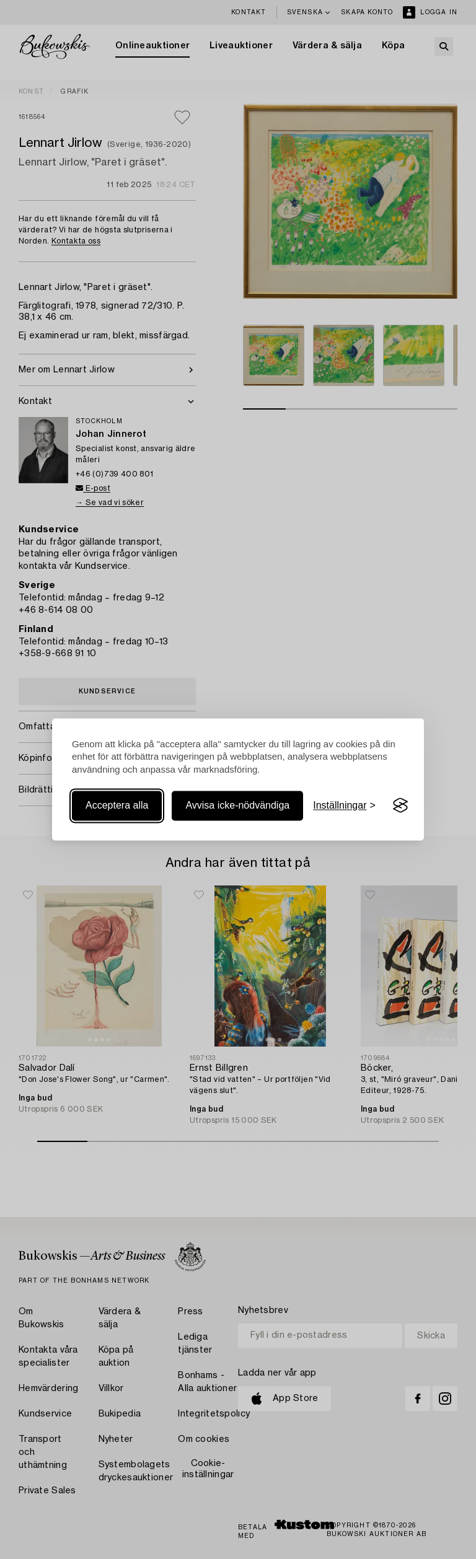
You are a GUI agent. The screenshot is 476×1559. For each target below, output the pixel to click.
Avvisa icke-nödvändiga (237, 805)
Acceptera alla (117, 805)
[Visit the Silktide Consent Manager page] (400, 805)
